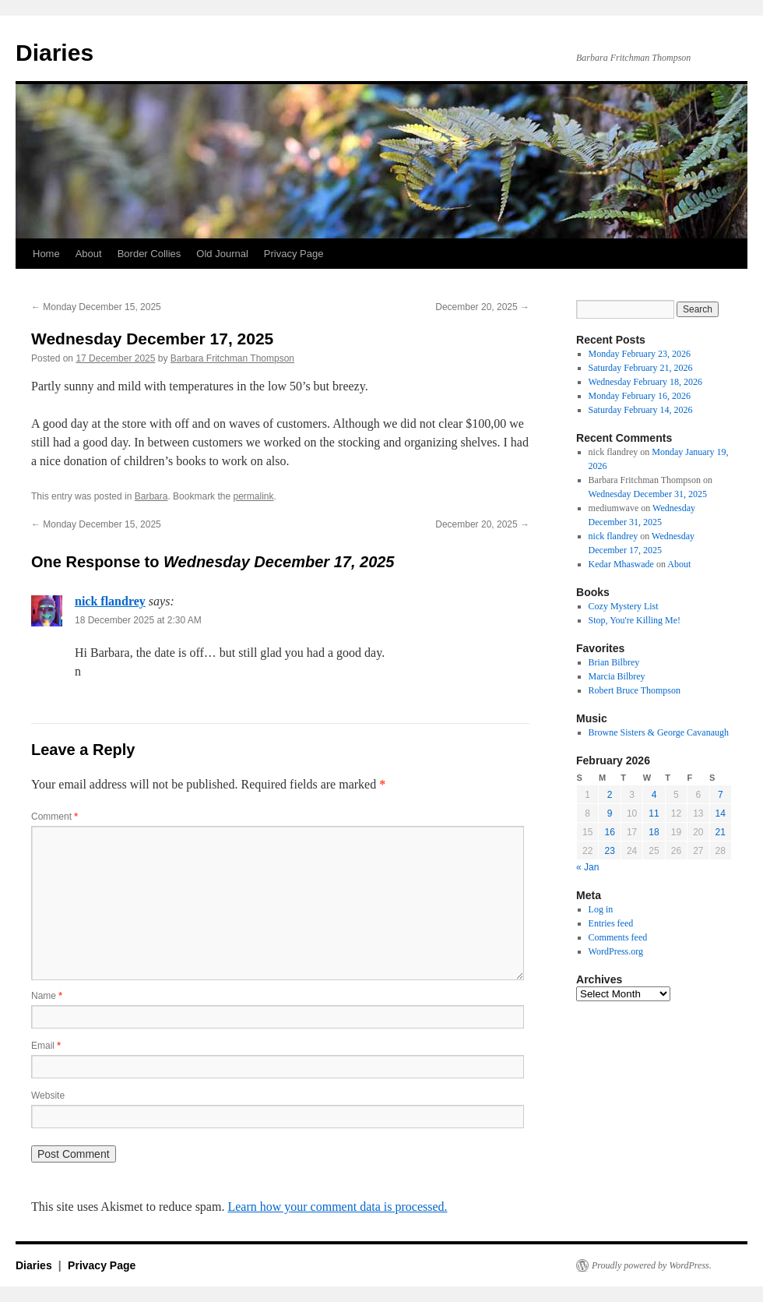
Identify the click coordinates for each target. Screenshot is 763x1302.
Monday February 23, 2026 (640, 353)
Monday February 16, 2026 (640, 395)
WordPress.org (616, 951)
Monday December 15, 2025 (96, 307)
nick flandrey (110, 601)
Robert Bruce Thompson (634, 690)
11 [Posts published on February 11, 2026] (654, 813)
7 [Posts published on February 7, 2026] (720, 794)
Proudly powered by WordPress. (652, 1265)
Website (48, 1095)
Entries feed (611, 923)
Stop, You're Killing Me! (635, 620)
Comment (54, 816)
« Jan (587, 867)
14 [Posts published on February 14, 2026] (721, 813)
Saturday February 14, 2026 (641, 409)
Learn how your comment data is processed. (337, 1206)
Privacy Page (294, 253)
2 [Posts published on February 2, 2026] (610, 794)
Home (46, 253)
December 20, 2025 (482, 307)
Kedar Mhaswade (621, 564)
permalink (253, 496)
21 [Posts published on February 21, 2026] (721, 832)
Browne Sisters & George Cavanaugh (659, 732)
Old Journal (222, 253)
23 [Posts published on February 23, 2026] (609, 850)
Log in (601, 909)
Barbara (151, 496)
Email (46, 1045)
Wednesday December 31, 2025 (648, 494)
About (89, 253)
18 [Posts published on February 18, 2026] (654, 832)
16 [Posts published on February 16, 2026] (609, 832)
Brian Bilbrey (614, 662)
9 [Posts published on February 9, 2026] (610, 813)
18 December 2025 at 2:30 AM (138, 620)
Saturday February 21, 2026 (641, 367)
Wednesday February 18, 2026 (645, 381)
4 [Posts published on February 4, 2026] (654, 794)
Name (46, 995)
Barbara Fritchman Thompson (232, 358)
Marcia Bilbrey (617, 676)
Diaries (54, 52)
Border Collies (149, 253)
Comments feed (618, 937)
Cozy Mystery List (624, 606)
